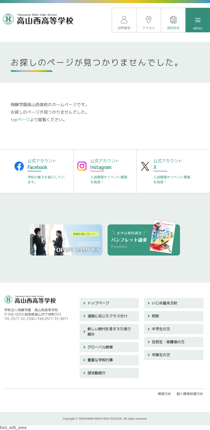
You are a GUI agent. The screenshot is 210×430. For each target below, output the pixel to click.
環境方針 (164, 393)
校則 (155, 316)
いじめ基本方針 (164, 303)
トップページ (98, 303)
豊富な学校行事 (100, 360)
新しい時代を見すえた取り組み (109, 331)
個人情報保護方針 (189, 393)
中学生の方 (161, 328)
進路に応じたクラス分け (107, 316)
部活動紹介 (96, 372)
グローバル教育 (100, 347)
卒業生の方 (161, 354)
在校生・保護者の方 (168, 341)
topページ (20, 119)
